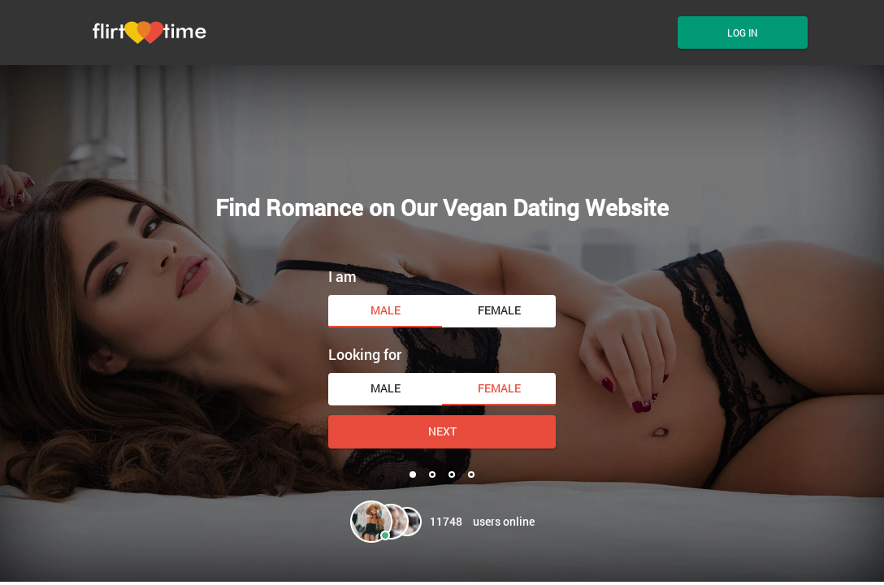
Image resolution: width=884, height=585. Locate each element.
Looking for (364, 354)
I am (342, 276)
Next (442, 431)
